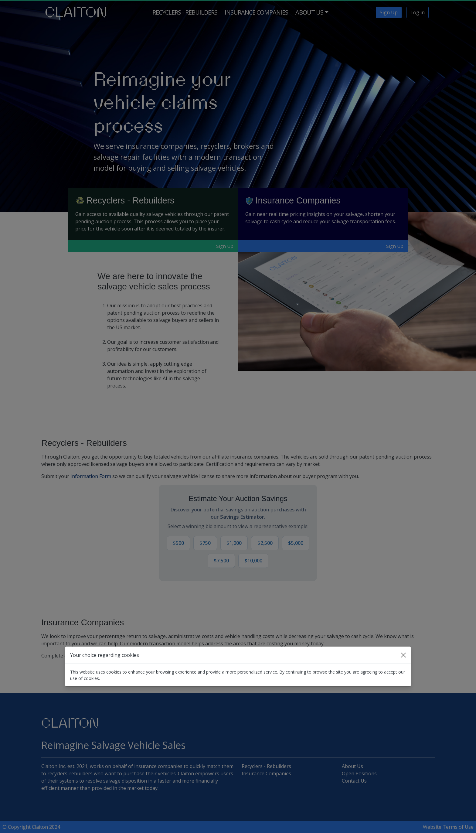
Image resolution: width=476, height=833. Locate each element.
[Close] (403, 655)
